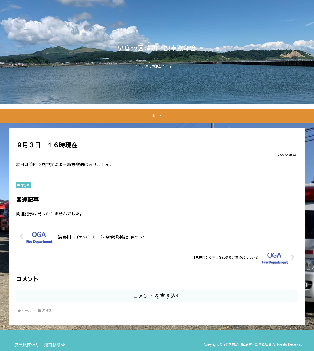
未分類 (23, 185)
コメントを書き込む (157, 296)
